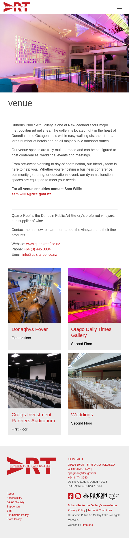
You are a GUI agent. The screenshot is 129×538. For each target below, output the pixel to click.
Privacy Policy (77, 510)
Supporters (14, 506)
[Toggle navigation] (119, 7)
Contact (76, 459)
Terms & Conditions (100, 510)
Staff (9, 510)
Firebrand (87, 524)
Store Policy (14, 519)
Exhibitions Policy (18, 515)
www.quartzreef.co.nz (43, 244)
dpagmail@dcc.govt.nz (82, 473)
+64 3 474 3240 (78, 477)
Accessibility (14, 498)
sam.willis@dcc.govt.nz (31, 194)
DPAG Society (15, 502)
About (10, 493)
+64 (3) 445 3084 (37, 249)
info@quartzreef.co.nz (39, 254)
